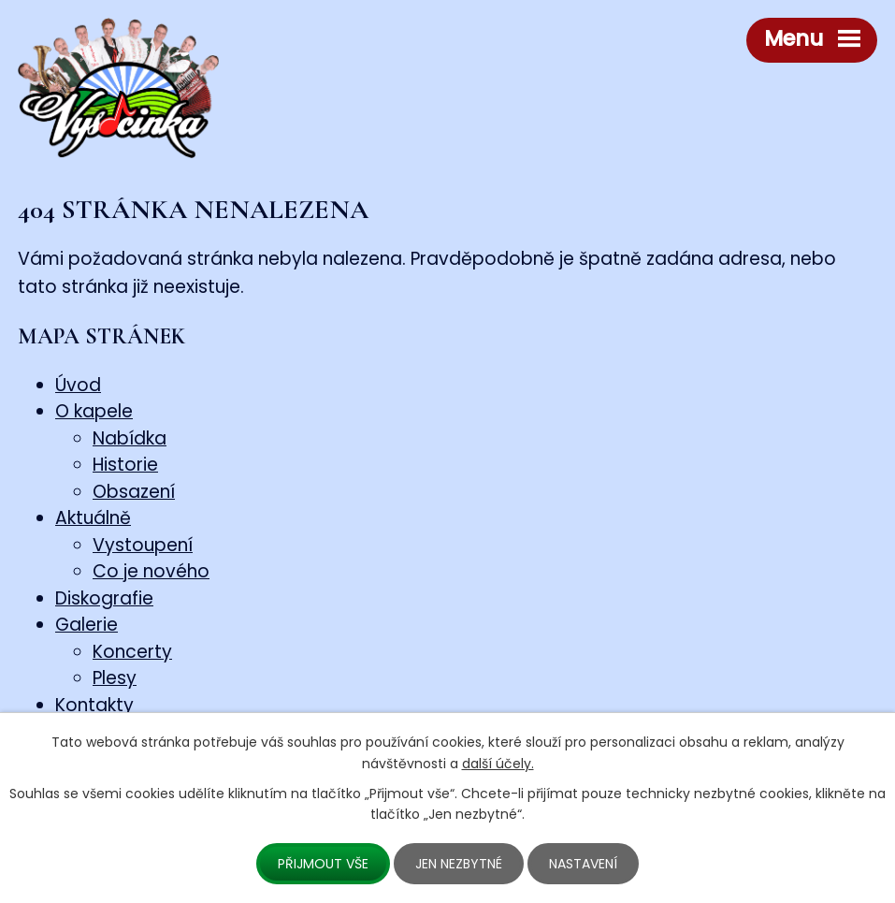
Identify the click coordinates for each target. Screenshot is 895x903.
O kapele (94, 411)
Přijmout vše (323, 863)
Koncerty (132, 651)
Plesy (115, 678)
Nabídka (129, 438)
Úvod (78, 385)
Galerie (86, 624)
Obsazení (134, 491)
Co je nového (151, 571)
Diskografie (104, 598)
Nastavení (583, 863)
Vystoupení (143, 545)
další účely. (498, 763)
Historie (125, 464)
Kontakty (94, 705)
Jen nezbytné (458, 863)
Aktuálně (93, 518)
